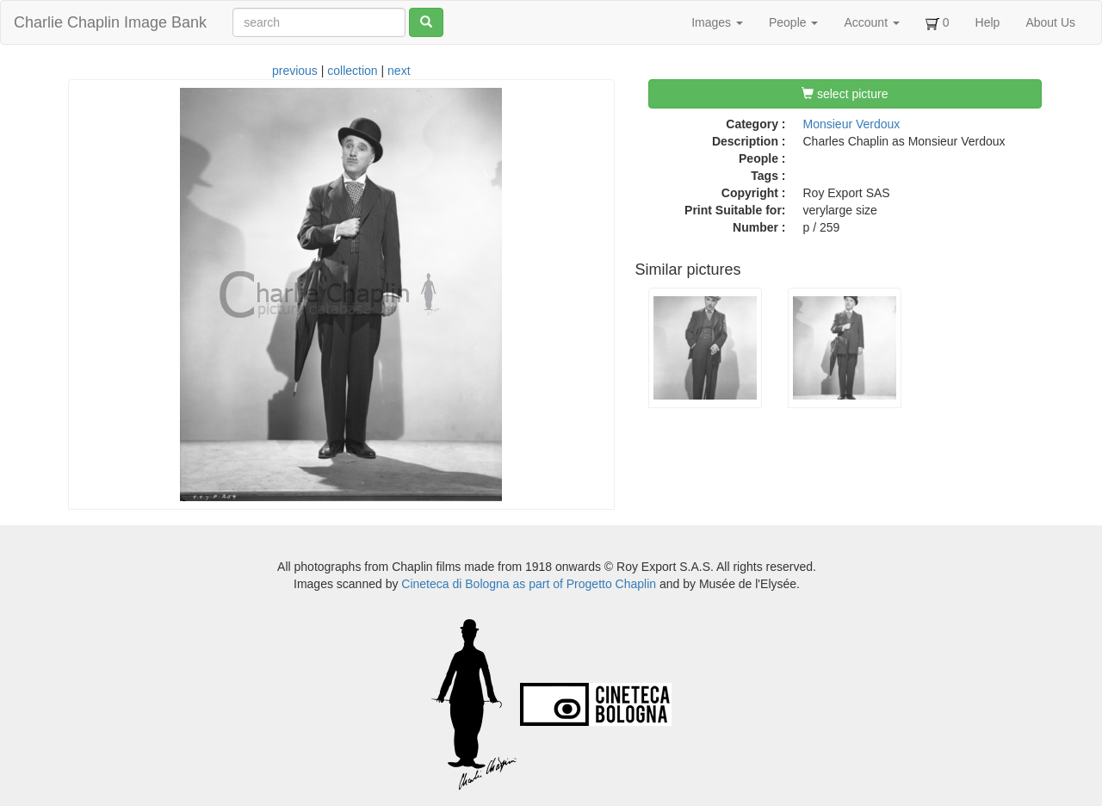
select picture (845, 94)
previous (295, 71)
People (793, 22)
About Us (1050, 22)
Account (871, 22)
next (398, 71)
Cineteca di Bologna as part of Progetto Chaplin (528, 584)
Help (987, 22)
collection (352, 71)
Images (717, 22)
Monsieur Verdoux (852, 124)
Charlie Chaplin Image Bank (110, 22)
